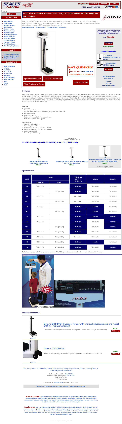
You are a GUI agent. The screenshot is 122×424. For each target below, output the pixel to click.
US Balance (91, 412)
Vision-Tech (52, 414)
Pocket (92, 400)
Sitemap (82, 368)
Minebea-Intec (74, 410)
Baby (72, 396)
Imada (26, 410)
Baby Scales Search (10, 58)
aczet (37, 407)
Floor (84, 398)
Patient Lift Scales (9, 36)
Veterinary (69, 401)
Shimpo (69, 412)
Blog (25, 368)
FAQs (54, 368)
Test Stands (63, 401)
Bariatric (76, 396)
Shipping (48, 401)
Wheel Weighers (76, 401)
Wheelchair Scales (9, 44)
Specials (88, 368)
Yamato (70, 414)
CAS (94, 407)
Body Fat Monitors (88, 396)
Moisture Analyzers (78, 400)
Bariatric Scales (9, 29)
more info (33, 338)
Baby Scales (8, 27)
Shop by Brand (11, 62)
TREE (5, 85)
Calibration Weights (42, 398)
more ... (59, 25)
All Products (46, 386)
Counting (50, 398)
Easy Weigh (55, 409)
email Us (88, 71)
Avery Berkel (66, 407)
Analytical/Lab (66, 396)
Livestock (36, 400)
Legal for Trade (47, 400)
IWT (29, 410)
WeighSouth (65, 414)
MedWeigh (7, 75)
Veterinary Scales (9, 42)
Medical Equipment (28, 27)
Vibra (95, 412)
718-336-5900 (70, 376)
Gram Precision (78, 409)
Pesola (26, 412)
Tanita (6, 83)
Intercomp (37, 410)
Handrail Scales (9, 33)
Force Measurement (91, 398)
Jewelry (31, 400)
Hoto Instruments (94, 409)
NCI (85, 410)
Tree (81, 412)
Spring (43, 401)
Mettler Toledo (67, 410)
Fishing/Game (79, 398)
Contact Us (34, 368)
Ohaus (88, 410)
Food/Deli (64, 398)
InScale (33, 410)
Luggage (67, 400)
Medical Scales (8, 21)
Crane (54, 398)
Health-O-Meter (86, 409)
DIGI (44, 409)
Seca (5, 81)
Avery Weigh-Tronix (74, 407)
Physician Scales (9, 40)
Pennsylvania (94, 410)
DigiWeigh (7, 70)
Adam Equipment (9, 66)
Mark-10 (55, 410)
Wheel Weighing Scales (11, 46)
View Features (108, 78)
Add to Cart (115, 331)
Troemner (85, 412)
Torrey (77, 412)
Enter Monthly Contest (45, 368)
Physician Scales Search (11, 54)
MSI (83, 410)
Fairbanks (71, 409)
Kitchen (41, 400)
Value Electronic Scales (47, 396)
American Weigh (52, 407)
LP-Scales (50, 410)
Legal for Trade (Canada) (58, 400)
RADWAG (35, 412)
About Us (39, 386)
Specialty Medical (9, 25)
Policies (59, 368)
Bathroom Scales (9, 31)
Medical (71, 400)
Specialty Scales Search (11, 56)
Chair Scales (8, 23)
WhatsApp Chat (58, 382)
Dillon (47, 409)
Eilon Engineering (63, 409)
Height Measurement (10, 34)
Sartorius (58, 412)
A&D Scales (59, 407)
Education (59, 398)
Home (94, 368)
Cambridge (89, 407)
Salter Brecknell (9, 79)
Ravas (39, 412)
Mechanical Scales (57, 396)
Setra (65, 412)
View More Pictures (108, 76)
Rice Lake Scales (9, 77)
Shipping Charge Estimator (71, 368)
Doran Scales (8, 72)
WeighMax (58, 414)
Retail (95, 400)
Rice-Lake (44, 412)
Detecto (6, 68)
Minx (80, 410)
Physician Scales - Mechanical (56, 27)
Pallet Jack (86, 400)
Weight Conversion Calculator (63, 370)
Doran (50, 409)
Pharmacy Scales (9, 38)
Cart (28, 368)
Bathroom (81, 396)
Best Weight (83, 407)
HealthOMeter (8, 74)
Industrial (26, 400)
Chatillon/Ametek (27, 409)
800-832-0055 (69, 374)
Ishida (42, 410)
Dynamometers (71, 398)
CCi (96, 407)
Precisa (30, 412)
